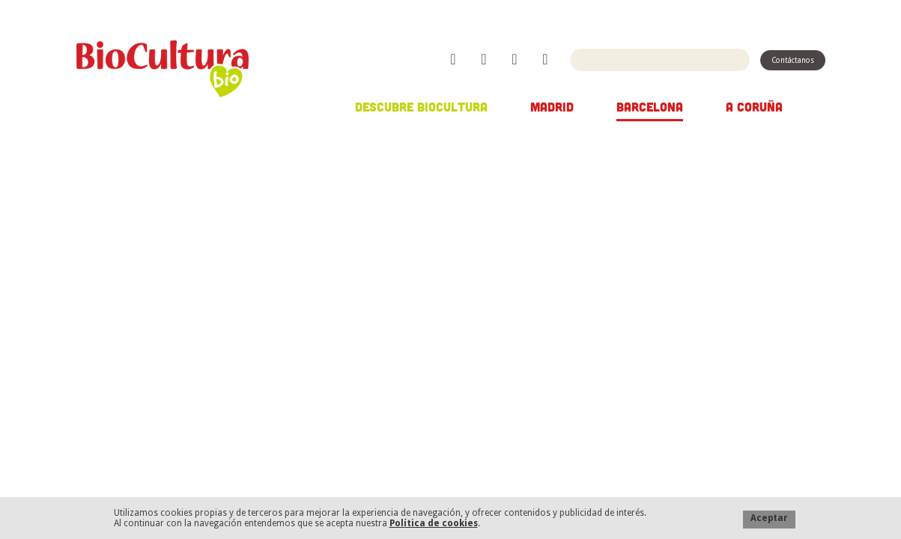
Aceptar (769, 518)
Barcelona (649, 106)
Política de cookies (433, 523)
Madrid (552, 106)
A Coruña (754, 106)
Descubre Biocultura (421, 106)
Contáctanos (792, 60)
